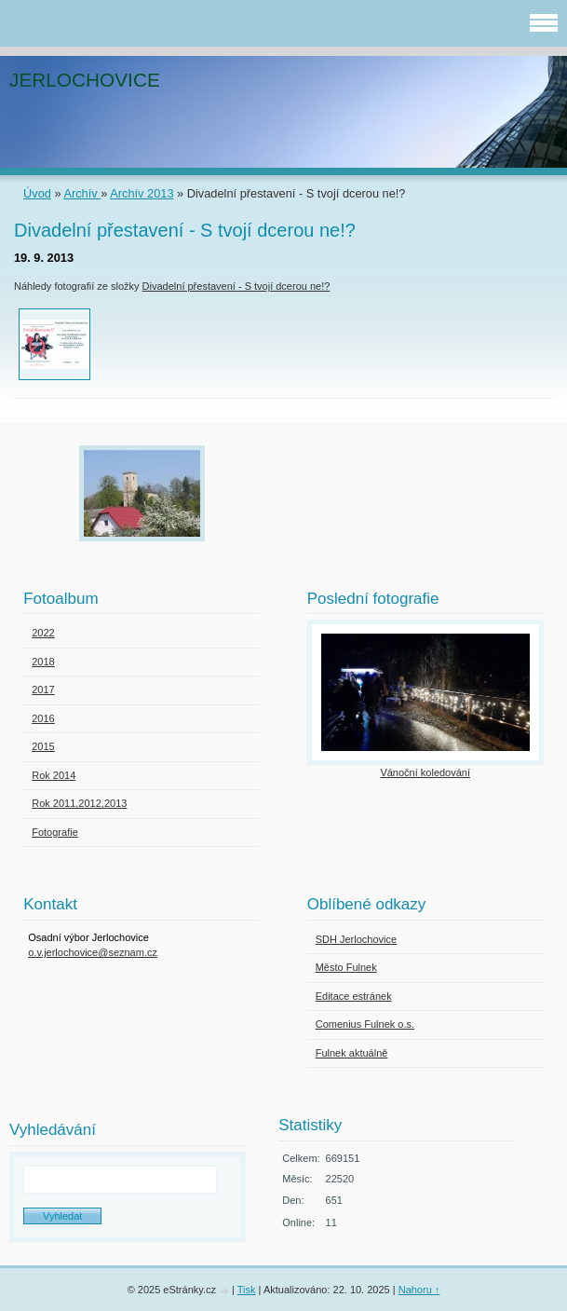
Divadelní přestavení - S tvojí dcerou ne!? (236, 286)
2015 (43, 746)
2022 (43, 632)
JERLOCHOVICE (84, 79)
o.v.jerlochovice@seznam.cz (92, 952)
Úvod (37, 193)
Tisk (246, 1289)
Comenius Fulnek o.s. (365, 1024)
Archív (82, 193)
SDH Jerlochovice (356, 939)
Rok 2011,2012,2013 (79, 803)
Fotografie (55, 832)
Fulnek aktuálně (352, 1052)
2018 (43, 661)
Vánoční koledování (425, 772)
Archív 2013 (141, 193)
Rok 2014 (53, 775)
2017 (43, 689)
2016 (43, 718)
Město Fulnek (346, 967)
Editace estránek (354, 996)
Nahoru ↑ (419, 1289)
